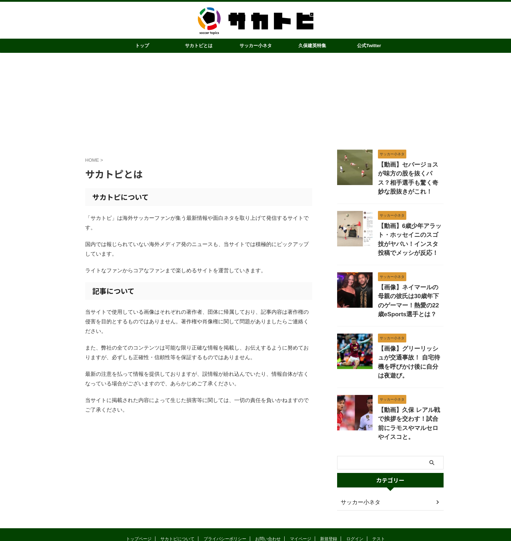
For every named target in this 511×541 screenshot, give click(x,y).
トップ (142, 45)
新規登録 (328, 497)
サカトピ (255, 513)
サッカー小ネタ (256, 45)
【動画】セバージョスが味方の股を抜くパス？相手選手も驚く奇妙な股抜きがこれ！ (410, 172)
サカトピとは (199, 45)
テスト (378, 497)
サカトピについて (177, 497)
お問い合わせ (268, 497)
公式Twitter (369, 45)
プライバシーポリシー (225, 497)
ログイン (354, 497)
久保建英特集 (312, 45)
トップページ (139, 497)
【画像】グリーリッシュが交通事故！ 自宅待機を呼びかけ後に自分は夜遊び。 (410, 336)
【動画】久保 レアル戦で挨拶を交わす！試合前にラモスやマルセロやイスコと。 (410, 386)
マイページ (300, 497)
